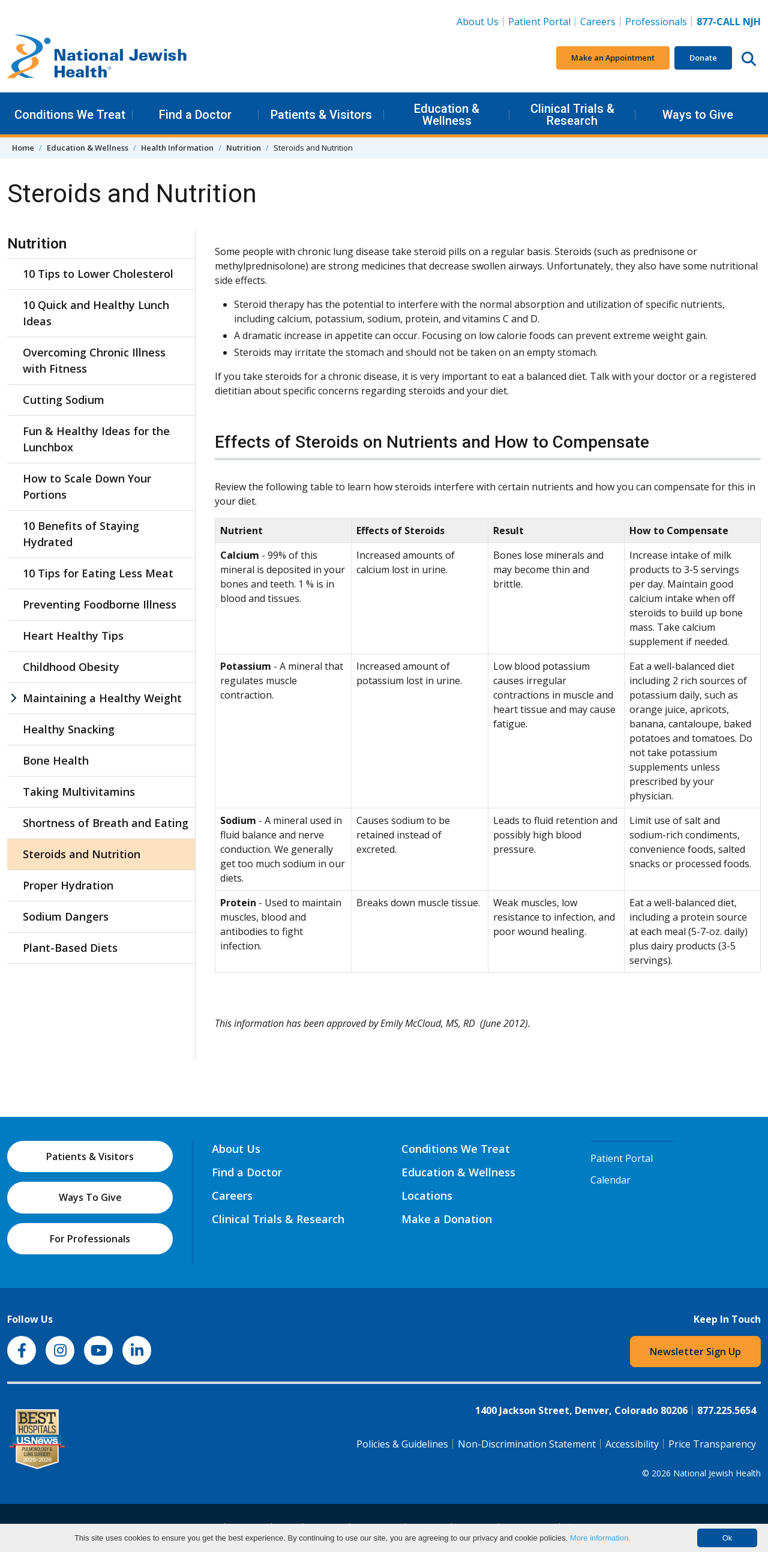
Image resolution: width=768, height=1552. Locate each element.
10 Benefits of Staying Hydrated (81, 534)
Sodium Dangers (66, 916)
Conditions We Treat (69, 114)
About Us (478, 21)
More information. (600, 1537)
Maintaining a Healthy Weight (102, 698)
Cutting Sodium (63, 400)
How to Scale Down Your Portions (87, 486)
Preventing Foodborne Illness (99, 604)
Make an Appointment (613, 57)
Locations (426, 1195)
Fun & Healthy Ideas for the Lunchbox (96, 439)
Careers (600, 21)
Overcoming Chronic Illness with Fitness (94, 360)
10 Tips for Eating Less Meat (98, 573)
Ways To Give (90, 1197)
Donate (703, 57)
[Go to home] (97, 58)
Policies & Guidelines (402, 1444)
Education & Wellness (446, 114)
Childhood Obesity (71, 667)
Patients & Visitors (321, 114)
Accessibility (632, 1444)
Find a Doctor (195, 114)
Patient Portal (539, 21)
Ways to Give (697, 114)
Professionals (656, 21)
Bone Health (56, 760)
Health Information (177, 147)
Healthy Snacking (69, 729)
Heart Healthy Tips (73, 635)
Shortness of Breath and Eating (105, 823)
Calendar (610, 1180)
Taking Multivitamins (79, 791)
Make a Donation (446, 1219)
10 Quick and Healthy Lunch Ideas (96, 313)
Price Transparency (712, 1444)
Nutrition (243, 147)
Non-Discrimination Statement (527, 1444)
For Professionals (90, 1238)
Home (23, 147)
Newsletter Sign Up (695, 1351)
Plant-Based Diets (70, 947)
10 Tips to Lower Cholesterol (98, 273)
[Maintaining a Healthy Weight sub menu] (13, 698)
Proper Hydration (68, 885)
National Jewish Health (717, 1473)
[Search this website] (749, 58)
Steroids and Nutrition (81, 854)
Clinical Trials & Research (572, 114)
